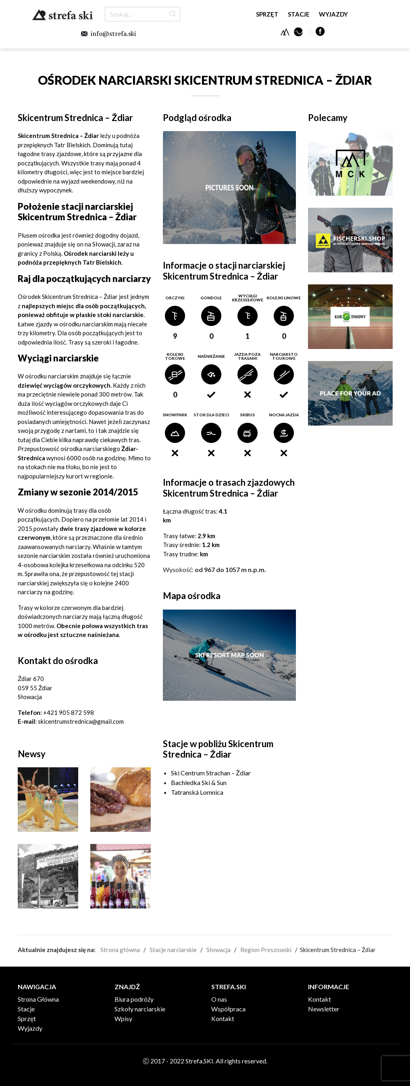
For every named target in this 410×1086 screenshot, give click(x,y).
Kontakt (222, 1018)
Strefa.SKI (62, 14)
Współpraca (228, 1009)
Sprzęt (267, 14)
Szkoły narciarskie (139, 1009)
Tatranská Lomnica (197, 792)
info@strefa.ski (113, 33)
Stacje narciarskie (173, 949)
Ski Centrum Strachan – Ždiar (211, 773)
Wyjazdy (333, 14)
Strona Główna (38, 999)
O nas (219, 999)
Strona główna (120, 949)
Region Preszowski (265, 949)
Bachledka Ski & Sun (199, 782)
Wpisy (123, 1018)
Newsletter (323, 1009)
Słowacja (218, 949)
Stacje (299, 14)
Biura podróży (134, 999)
